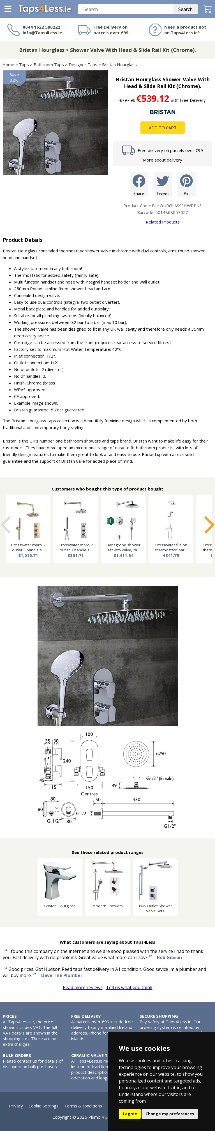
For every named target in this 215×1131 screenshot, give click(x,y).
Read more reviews (83, 987)
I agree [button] (130, 1113)
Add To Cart (163, 127)
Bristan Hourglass (120, 64)
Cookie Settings (44, 1106)
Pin (186, 184)
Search (185, 9)
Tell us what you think (129, 987)
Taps (24, 64)
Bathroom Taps (49, 64)
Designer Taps (83, 64)
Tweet (163, 184)
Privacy (16, 1106)
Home (8, 64)
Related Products (163, 222)
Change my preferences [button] (169, 1113)
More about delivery (162, 160)
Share (139, 184)
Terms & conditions (83, 1106)
